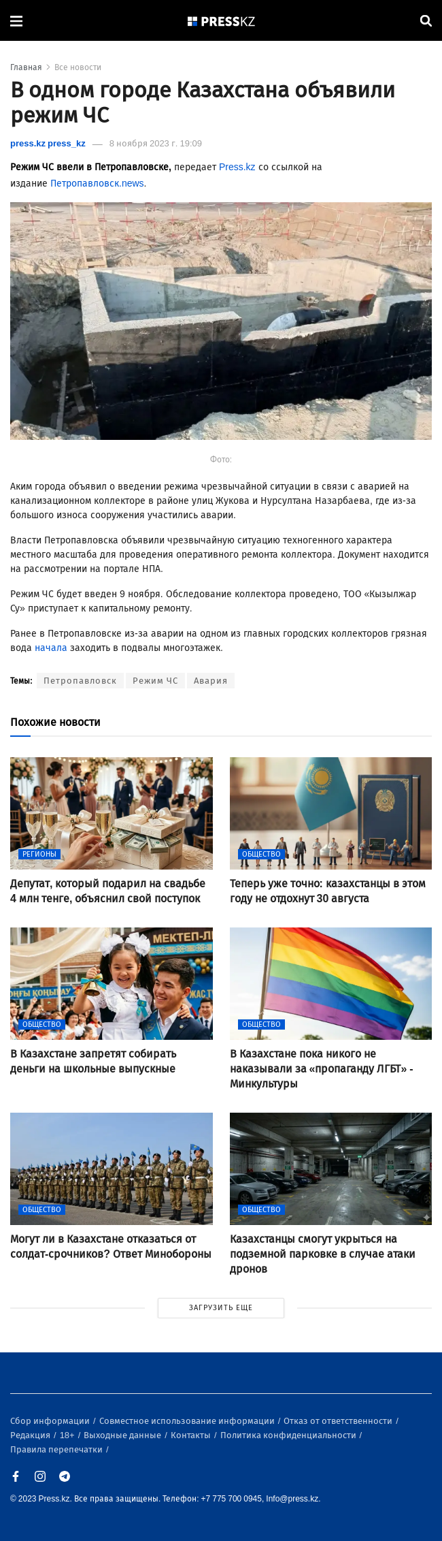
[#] (222, 21)
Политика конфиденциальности (289, 1435)
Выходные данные (123, 1435)
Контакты (192, 1435)
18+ (68, 1435)
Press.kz (237, 167)
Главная (26, 67)
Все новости (77, 67)
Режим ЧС (155, 681)
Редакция (31, 1435)
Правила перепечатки (57, 1449)
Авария (211, 681)
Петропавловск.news (97, 183)
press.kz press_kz (48, 143)
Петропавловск (80, 681)
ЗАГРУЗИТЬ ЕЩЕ (221, 1307)
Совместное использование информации (188, 1421)
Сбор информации (51, 1421)
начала (51, 648)
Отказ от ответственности (339, 1421)
